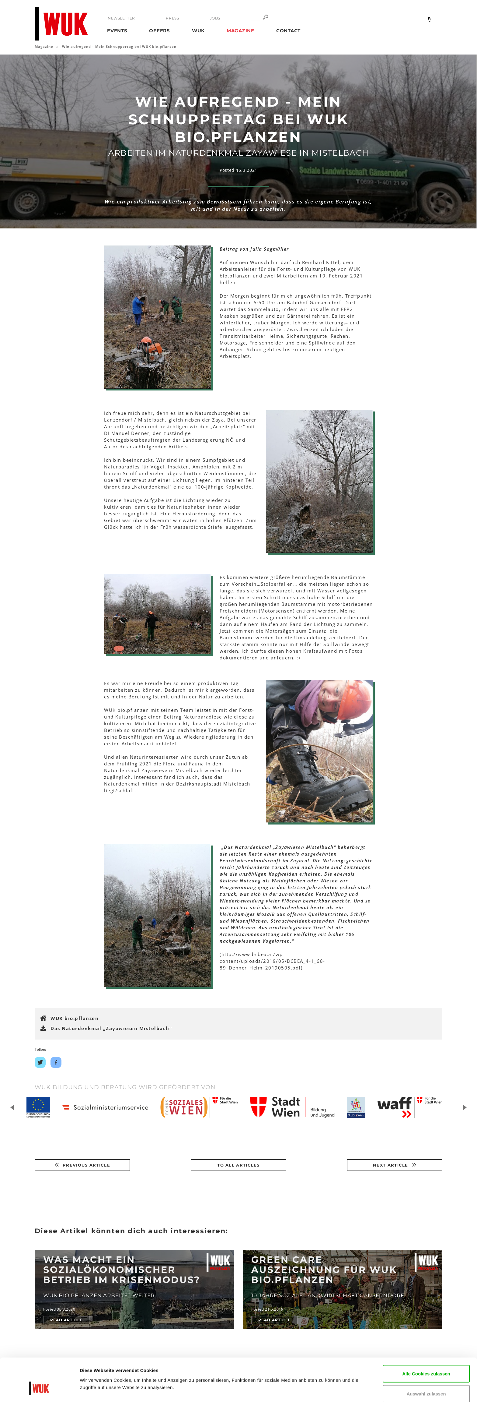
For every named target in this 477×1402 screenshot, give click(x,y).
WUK (198, 31)
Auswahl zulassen (426, 1358)
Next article (394, 1165)
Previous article (82, 1165)
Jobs (215, 18)
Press (172, 18)
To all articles (238, 1165)
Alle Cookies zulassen (426, 1338)
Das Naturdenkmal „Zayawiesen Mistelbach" (111, 1028)
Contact (288, 31)
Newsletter (121, 18)
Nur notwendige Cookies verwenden (426, 1382)
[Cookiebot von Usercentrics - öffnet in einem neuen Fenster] (39, 1390)
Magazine (240, 31)
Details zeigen (95, 1388)
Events (117, 31)
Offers (159, 31)
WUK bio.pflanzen (74, 1018)
